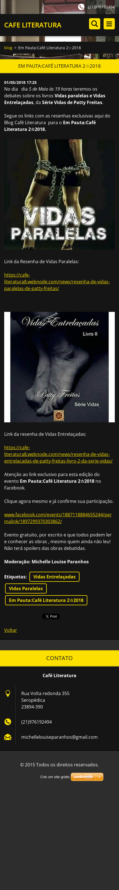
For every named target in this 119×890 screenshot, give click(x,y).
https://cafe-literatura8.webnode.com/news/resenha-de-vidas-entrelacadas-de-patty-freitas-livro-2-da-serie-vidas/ (58, 454)
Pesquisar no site (94, 23)
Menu (109, 23)
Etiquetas (14, 577)
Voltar (10, 630)
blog (8, 47)
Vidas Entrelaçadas (54, 577)
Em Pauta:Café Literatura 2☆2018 (46, 600)
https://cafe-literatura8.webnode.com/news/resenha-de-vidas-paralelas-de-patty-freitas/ (57, 281)
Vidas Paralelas (26, 588)
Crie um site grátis (55, 777)
